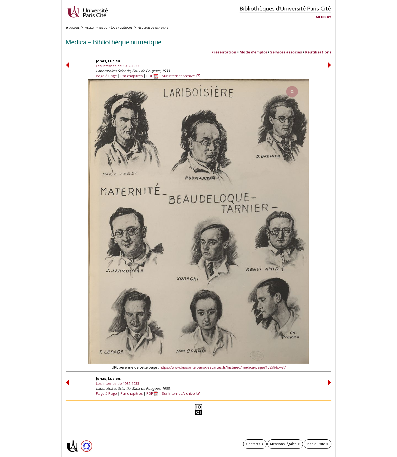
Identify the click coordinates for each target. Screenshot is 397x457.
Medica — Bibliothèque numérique (113, 42)
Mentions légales (283, 444)
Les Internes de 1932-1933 (117, 65)
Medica (322, 17)
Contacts (253, 444)
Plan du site (316, 444)
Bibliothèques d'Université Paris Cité (285, 8)
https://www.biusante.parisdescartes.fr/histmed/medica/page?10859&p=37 (223, 367)
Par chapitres (131, 75)
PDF (152, 75)
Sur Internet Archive (179, 75)
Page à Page (106, 75)
